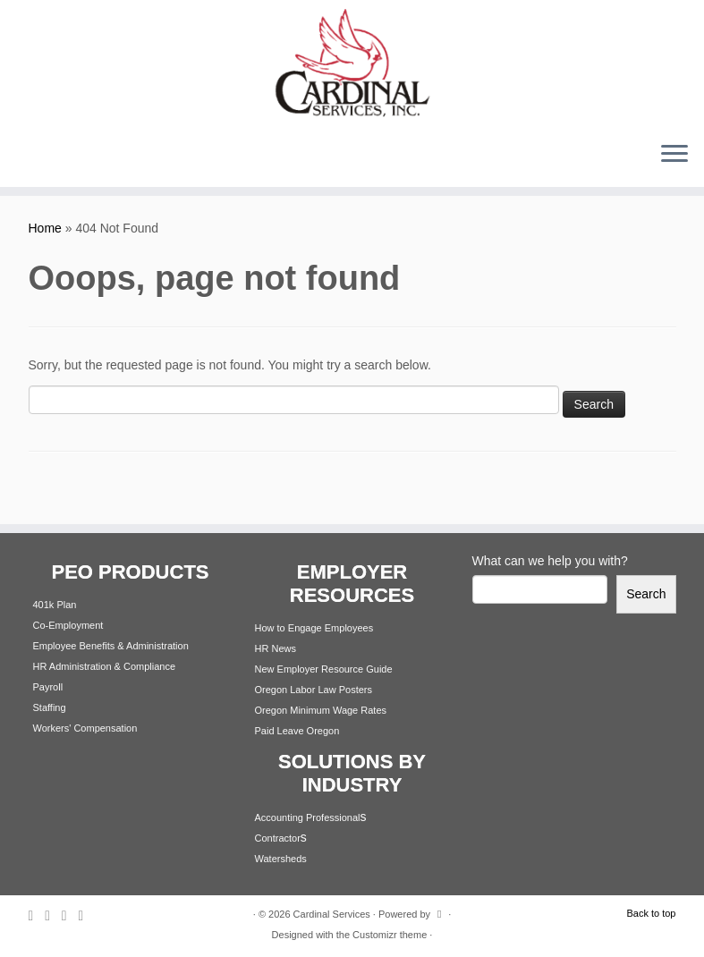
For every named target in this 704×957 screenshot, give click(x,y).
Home (45, 228)
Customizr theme (389, 934)
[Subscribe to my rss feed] (37, 915)
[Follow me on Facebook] (70, 915)
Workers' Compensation (85, 728)
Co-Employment (68, 625)
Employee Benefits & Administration (111, 645)
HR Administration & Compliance (104, 666)
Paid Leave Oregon (297, 730)
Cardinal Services (331, 914)
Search (646, 594)
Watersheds (281, 858)
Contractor (278, 838)
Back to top (650, 913)
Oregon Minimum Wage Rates (321, 710)
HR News (275, 648)
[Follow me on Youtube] (86, 915)
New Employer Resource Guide (324, 669)
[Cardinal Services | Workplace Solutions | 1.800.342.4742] (352, 63)
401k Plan (55, 604)
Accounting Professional (307, 817)
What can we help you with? (550, 561)
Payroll (48, 687)
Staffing (49, 707)
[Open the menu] (674, 154)
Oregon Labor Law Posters (313, 689)
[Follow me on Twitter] (53, 915)
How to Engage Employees (314, 627)
